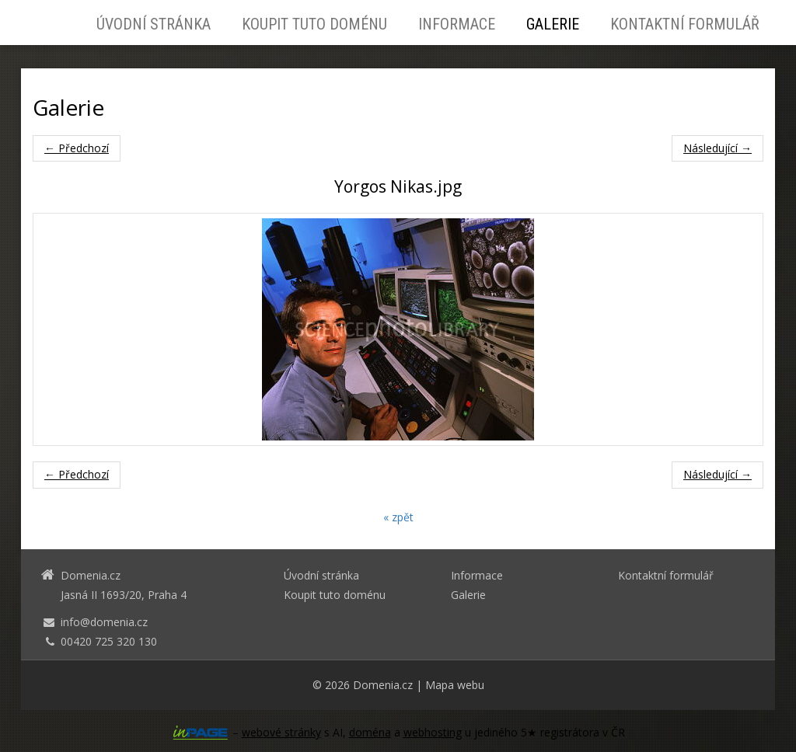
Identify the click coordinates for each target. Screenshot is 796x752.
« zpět (398, 517)
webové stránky (281, 732)
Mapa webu (454, 684)
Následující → (717, 148)
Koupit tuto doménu (314, 24)
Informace (456, 24)
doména (370, 732)
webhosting (432, 732)
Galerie (552, 24)
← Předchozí (76, 148)
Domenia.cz (383, 684)
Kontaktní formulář (684, 24)
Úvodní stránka (153, 24)
